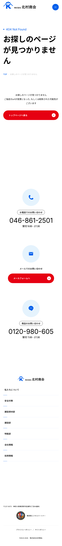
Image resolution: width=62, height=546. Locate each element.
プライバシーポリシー (24, 530)
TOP (5, 74)
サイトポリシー (40, 530)
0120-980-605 (31, 331)
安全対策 (9, 400)
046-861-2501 (31, 220)
